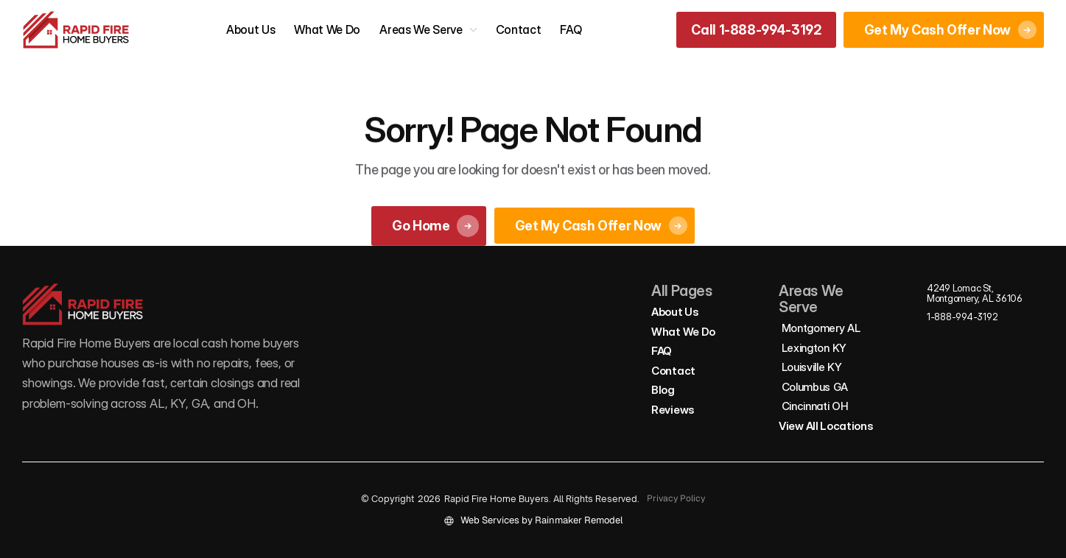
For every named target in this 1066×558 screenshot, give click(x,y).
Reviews (673, 410)
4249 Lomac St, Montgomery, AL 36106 (975, 293)
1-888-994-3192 (962, 316)
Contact (518, 29)
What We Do (327, 29)
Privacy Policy (676, 498)
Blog (663, 390)
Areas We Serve (421, 29)
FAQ (570, 29)
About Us (250, 29)
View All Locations (826, 426)
